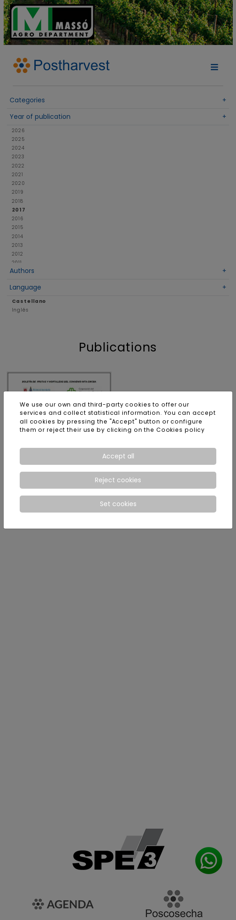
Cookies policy (180, 430)
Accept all (118, 456)
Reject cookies (118, 480)
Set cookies (118, 503)
